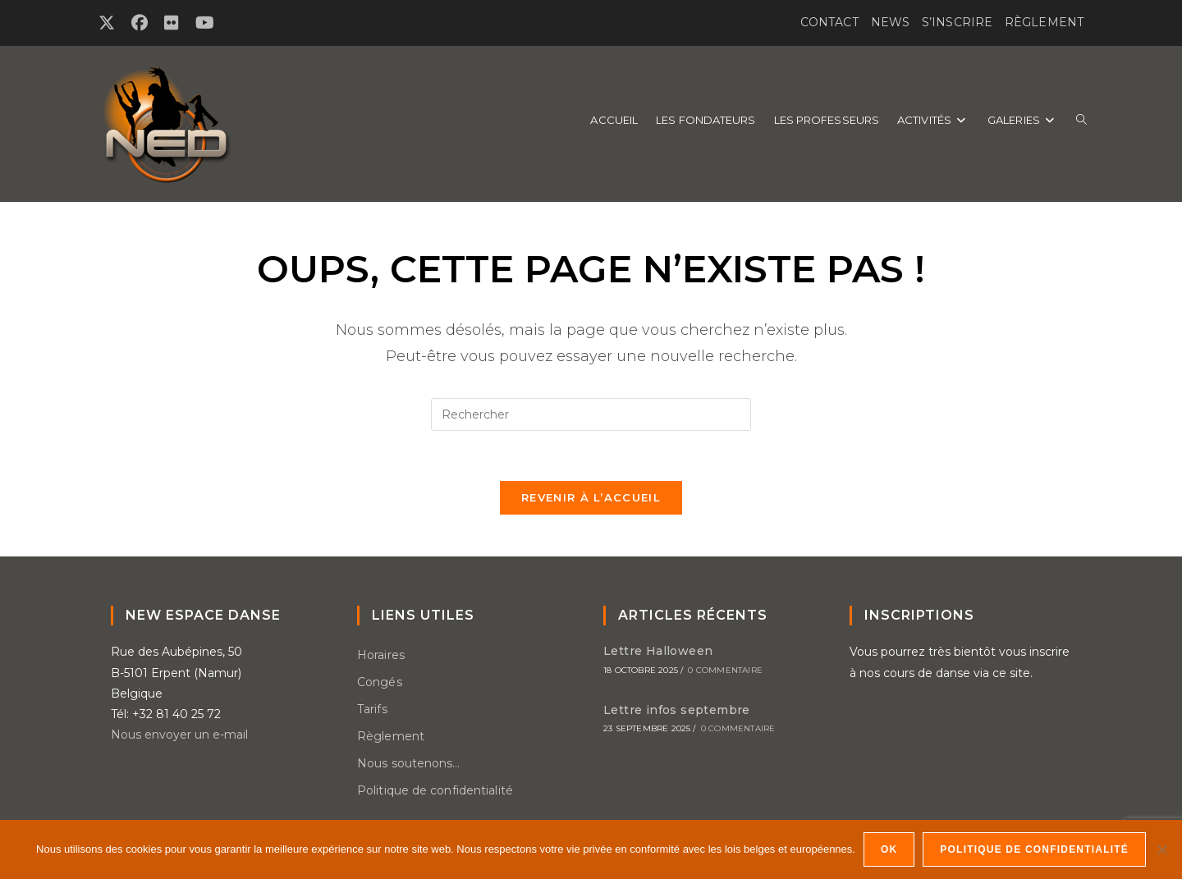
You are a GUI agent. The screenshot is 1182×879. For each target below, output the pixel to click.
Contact (829, 22)
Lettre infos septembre (676, 710)
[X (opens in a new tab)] (110, 23)
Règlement (1044, 22)
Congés (379, 682)
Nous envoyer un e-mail (179, 734)
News (890, 22)
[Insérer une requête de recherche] (591, 414)
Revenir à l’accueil (591, 497)
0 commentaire (725, 670)
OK (889, 849)
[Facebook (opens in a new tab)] (139, 23)
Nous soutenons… (408, 763)
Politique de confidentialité (435, 790)
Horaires (381, 655)
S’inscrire (957, 22)
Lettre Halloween (657, 650)
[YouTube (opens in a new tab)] (204, 23)
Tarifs (372, 709)
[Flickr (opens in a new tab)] (171, 23)
